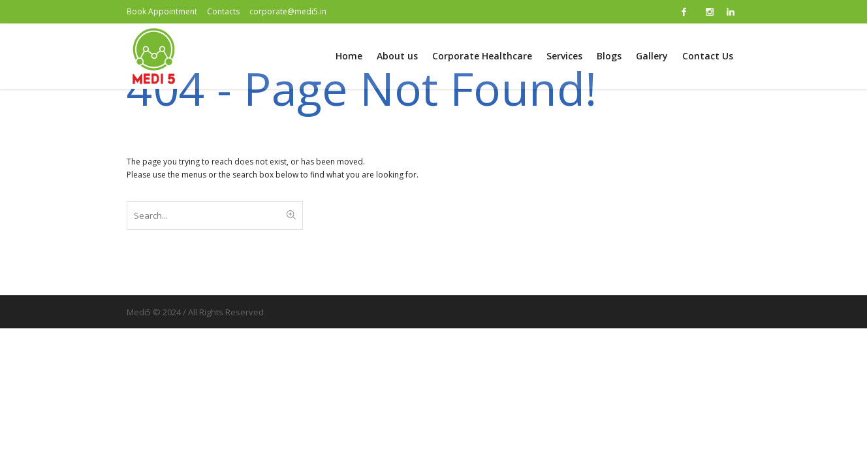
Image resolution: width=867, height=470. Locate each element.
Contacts (223, 11)
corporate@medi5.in (287, 11)
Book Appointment (162, 11)
